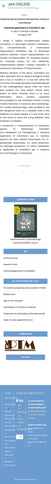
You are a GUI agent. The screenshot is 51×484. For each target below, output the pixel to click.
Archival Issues (11, 258)
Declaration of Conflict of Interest (20, 307)
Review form (9, 294)
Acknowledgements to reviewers (19, 271)
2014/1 (25, 15)
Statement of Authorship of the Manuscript (24, 313)
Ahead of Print (10, 264)
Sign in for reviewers (13, 300)
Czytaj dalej (24, 166)
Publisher (25, 357)
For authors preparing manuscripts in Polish (25, 287)
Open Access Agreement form (18, 320)
